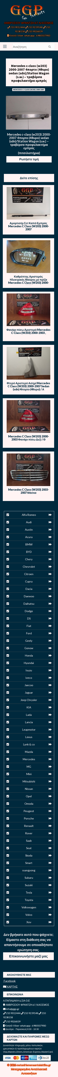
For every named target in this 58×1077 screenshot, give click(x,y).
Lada (29, 714)
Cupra (28, 581)
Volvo (28, 914)
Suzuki (29, 885)
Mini (29, 774)
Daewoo (29, 596)
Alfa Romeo (29, 514)
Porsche (29, 818)
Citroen (28, 574)
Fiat (28, 626)
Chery (28, 559)
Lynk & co (29, 744)
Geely (28, 640)
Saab (29, 840)
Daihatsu (28, 603)
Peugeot (29, 811)
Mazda (29, 751)
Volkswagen (28, 907)
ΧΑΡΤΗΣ (10, 986)
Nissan (29, 788)
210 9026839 (34, 31)
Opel (29, 796)
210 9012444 (16, 27)
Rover (28, 833)
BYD (29, 551)
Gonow (28, 648)
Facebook (9, 981)
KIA (28, 707)
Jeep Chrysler (28, 700)
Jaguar (29, 692)
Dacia (28, 588)
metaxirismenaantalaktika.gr (34, 1065)
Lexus (28, 737)
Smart (28, 863)
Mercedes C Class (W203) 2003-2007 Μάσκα (28, 491)
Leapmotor (29, 729)
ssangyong (28, 870)
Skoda (28, 855)
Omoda (28, 803)
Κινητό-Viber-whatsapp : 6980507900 (28, 35)
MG (28, 766)
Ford (29, 633)
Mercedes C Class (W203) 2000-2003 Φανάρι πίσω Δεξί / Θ (28, 438)
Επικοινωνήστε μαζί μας (28, 956)
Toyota (29, 900)
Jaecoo (28, 685)
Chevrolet (29, 566)
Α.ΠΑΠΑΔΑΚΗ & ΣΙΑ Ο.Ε (16, 1000)
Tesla (29, 892)
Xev (28, 922)
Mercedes (29, 759)
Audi (29, 522)
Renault (29, 826)
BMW (28, 544)
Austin (29, 529)
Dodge (29, 611)
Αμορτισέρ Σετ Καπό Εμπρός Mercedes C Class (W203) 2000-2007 (28, 226)
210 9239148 (34, 27)
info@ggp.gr (11, 1008)
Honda (29, 655)
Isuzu (29, 670)
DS (29, 618)
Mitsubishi (28, 781)
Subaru (29, 877)
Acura (28, 537)
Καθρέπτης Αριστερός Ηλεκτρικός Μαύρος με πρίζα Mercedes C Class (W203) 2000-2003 (28, 281)
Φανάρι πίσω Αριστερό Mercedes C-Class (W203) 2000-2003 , (28, 331)
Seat (29, 848)
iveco (29, 677)
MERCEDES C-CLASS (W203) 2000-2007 (28, 89)
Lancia (29, 722)
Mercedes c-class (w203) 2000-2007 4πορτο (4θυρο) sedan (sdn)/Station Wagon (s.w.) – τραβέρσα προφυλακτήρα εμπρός (29, 73)
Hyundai (29, 663)
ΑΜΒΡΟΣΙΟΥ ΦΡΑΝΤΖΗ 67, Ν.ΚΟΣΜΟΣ (28, 23)
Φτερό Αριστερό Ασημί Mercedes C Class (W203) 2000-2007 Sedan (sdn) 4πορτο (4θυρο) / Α (28, 386)
